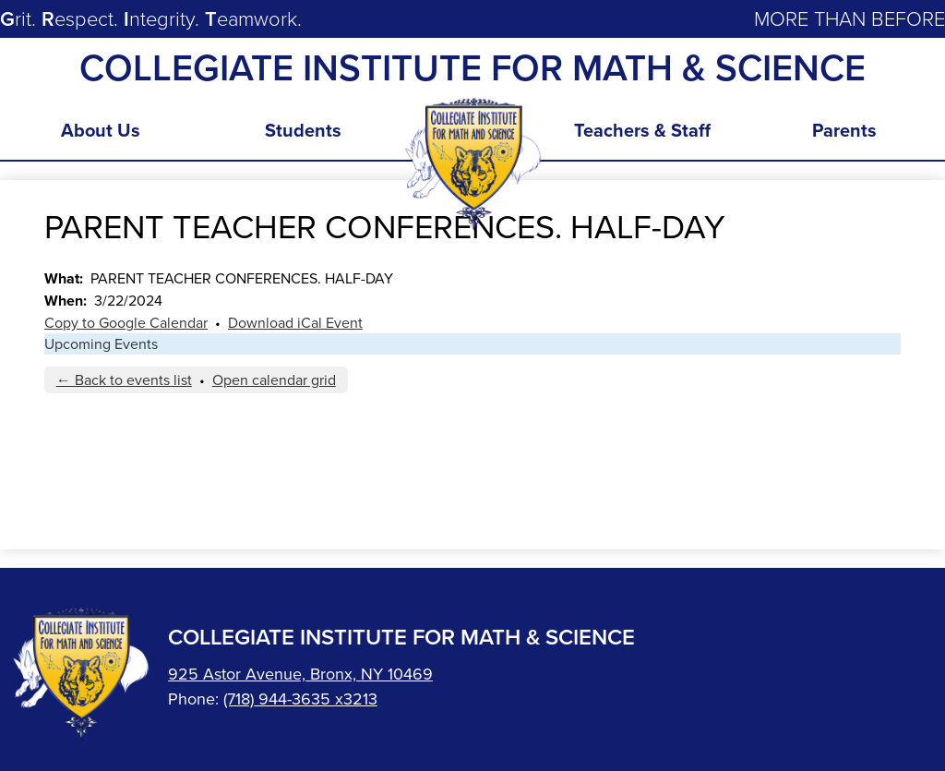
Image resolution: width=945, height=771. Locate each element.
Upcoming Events (101, 344)
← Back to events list (124, 380)
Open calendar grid (274, 380)
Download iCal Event (295, 322)
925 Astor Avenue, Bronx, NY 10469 (300, 674)
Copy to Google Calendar (126, 322)
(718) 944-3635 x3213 (300, 699)
